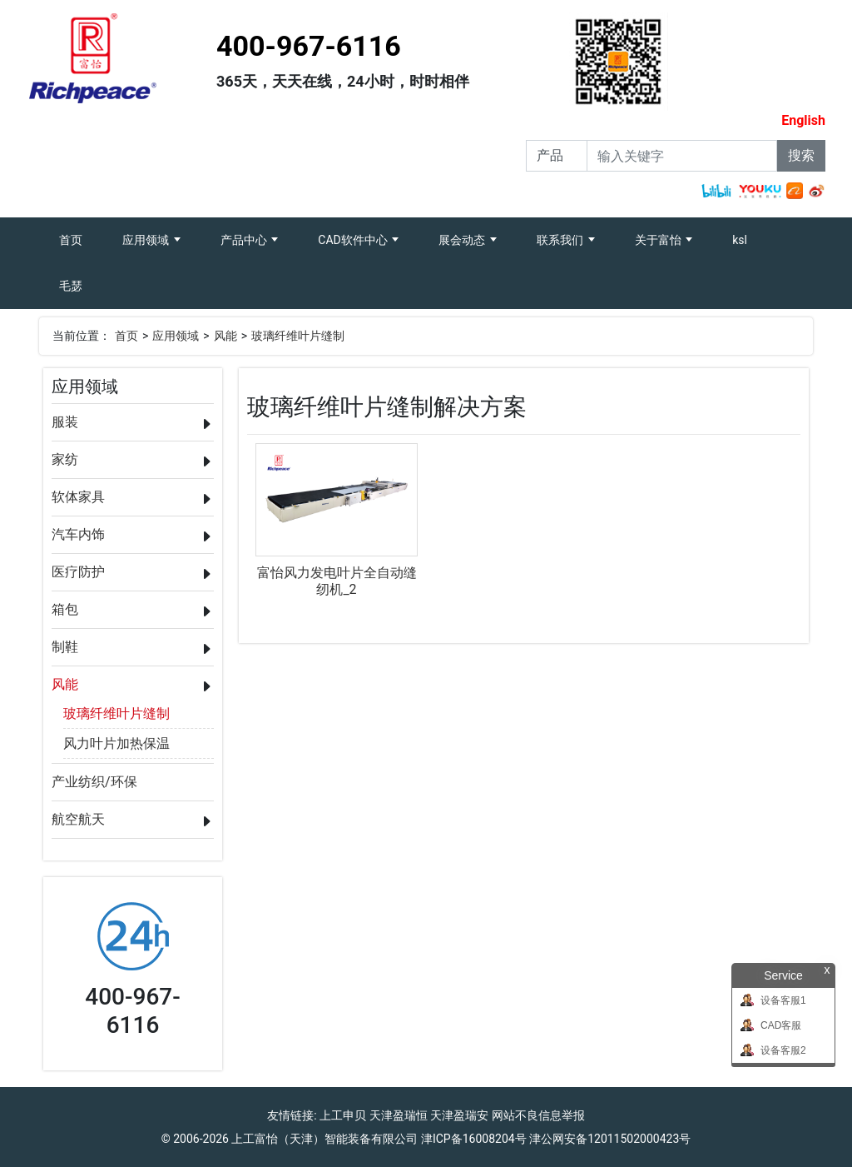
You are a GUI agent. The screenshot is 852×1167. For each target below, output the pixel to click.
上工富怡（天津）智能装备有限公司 (324, 1138)
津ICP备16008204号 (474, 1138)
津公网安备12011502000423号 (610, 1138)
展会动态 (463, 240)
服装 (65, 422)
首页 (80, 232)
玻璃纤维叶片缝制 (297, 335)
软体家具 (78, 497)
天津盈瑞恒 (398, 1115)
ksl (739, 240)
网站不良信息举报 (538, 1115)
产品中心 (245, 240)
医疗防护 (78, 572)
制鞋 (65, 647)
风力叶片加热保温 (116, 743)
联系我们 (561, 240)
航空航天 (78, 819)
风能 (225, 335)
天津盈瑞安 (459, 1115)
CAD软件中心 (354, 240)
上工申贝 (343, 1115)
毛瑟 (70, 285)
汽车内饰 (78, 534)
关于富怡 (659, 240)
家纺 (65, 459)
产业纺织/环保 (94, 782)
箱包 (65, 609)
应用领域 (146, 240)
